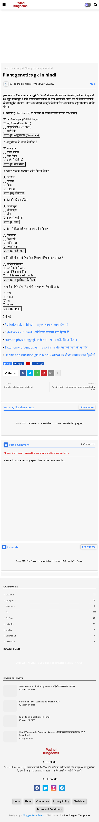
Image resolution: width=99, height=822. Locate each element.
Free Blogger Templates (76, 815)
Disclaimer (80, 801)
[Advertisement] (49, 36)
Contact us (42, 801)
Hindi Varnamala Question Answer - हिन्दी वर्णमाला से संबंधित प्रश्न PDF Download (52, 734)
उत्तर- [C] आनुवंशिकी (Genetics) (21, 135)
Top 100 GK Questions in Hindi (34, 716)
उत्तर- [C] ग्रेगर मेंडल (14, 164)
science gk (17, 68)
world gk (51, 641)
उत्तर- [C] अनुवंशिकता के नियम (19, 280)
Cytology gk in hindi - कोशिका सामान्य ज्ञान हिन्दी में (37, 332)
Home (6, 68)
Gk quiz (51, 618)
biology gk (19, 363)
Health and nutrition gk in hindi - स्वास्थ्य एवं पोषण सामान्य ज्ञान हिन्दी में (50, 355)
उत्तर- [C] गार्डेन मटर (14, 251)
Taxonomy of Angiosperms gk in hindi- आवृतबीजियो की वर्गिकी (46, 347)
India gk (51, 623)
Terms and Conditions (49, 809)
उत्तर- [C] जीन (11, 222)
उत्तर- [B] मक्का (12, 309)
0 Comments (88, 444)
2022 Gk (51, 594)
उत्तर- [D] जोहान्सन (14, 193)
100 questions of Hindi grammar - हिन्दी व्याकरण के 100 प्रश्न (47, 686)
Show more (87, 407)
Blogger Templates (33, 815)
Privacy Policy (61, 801)
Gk (28, 363)
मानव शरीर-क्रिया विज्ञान (63, 340)
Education (51, 606)
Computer (51, 600)
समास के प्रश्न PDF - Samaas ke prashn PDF (39, 701)
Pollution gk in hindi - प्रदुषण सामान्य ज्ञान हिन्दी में (36, 324)
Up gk (51, 629)
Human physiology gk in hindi (26, 340)
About (28, 801)
